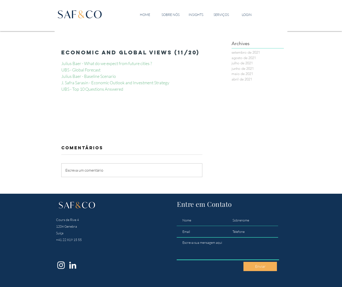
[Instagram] (61, 265)
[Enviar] (260, 266)
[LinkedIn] (73, 265)
